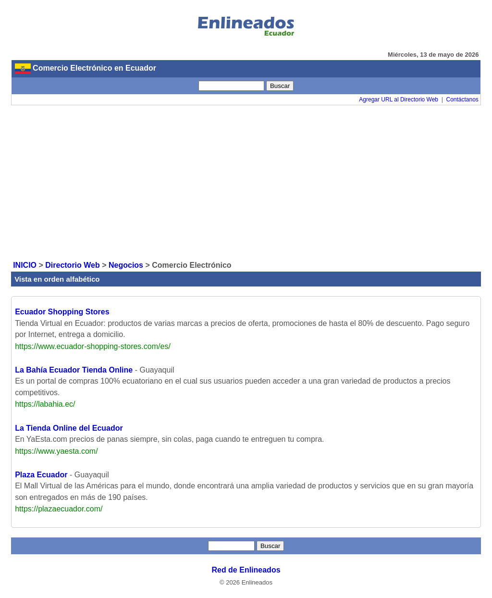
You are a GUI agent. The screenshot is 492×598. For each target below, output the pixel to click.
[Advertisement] (246, 182)
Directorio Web (72, 265)
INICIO (25, 265)
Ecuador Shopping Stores (62, 312)
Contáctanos (462, 99)
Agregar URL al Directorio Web (398, 99)
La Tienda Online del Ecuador (69, 428)
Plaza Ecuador (41, 475)
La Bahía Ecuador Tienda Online (74, 370)
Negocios (126, 265)
